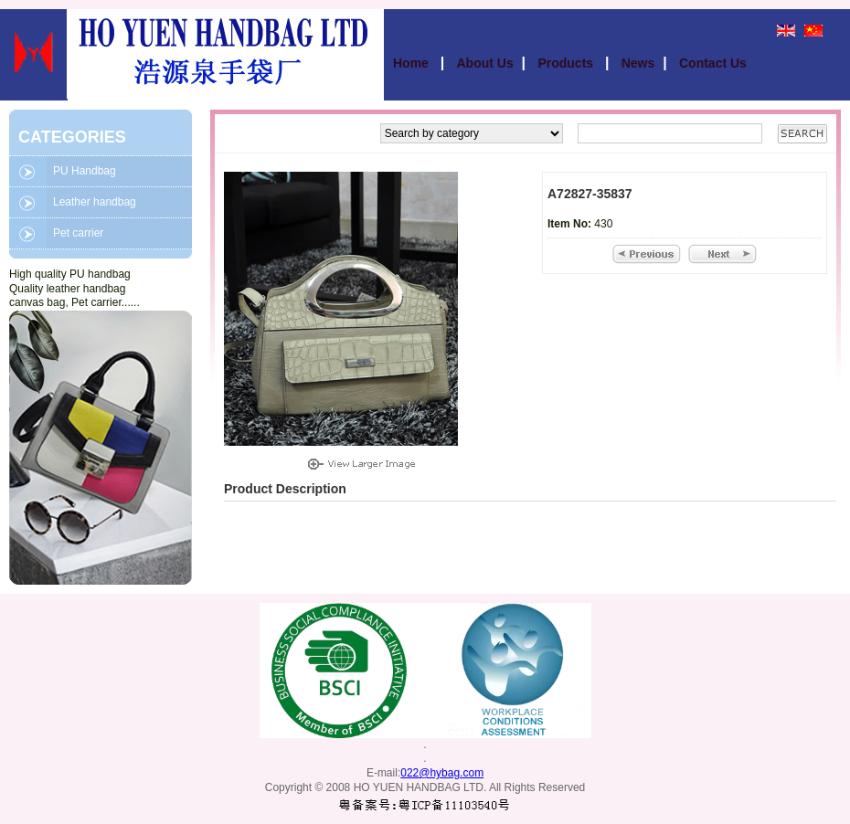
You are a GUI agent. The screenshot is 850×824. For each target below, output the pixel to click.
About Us (485, 63)
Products (567, 63)
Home (412, 63)
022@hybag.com (441, 772)
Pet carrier (78, 233)
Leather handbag (94, 201)
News (638, 63)
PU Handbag (84, 170)
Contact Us (713, 63)
